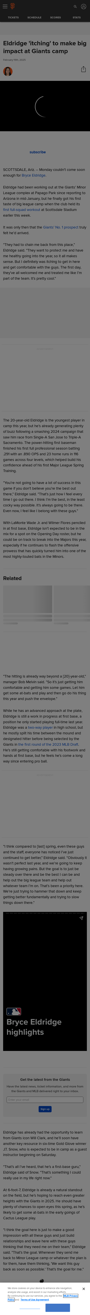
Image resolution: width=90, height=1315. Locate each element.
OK (57, 1307)
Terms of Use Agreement (35, 1299)
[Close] (83, 1289)
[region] (45, 1299)
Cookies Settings (29, 1307)
